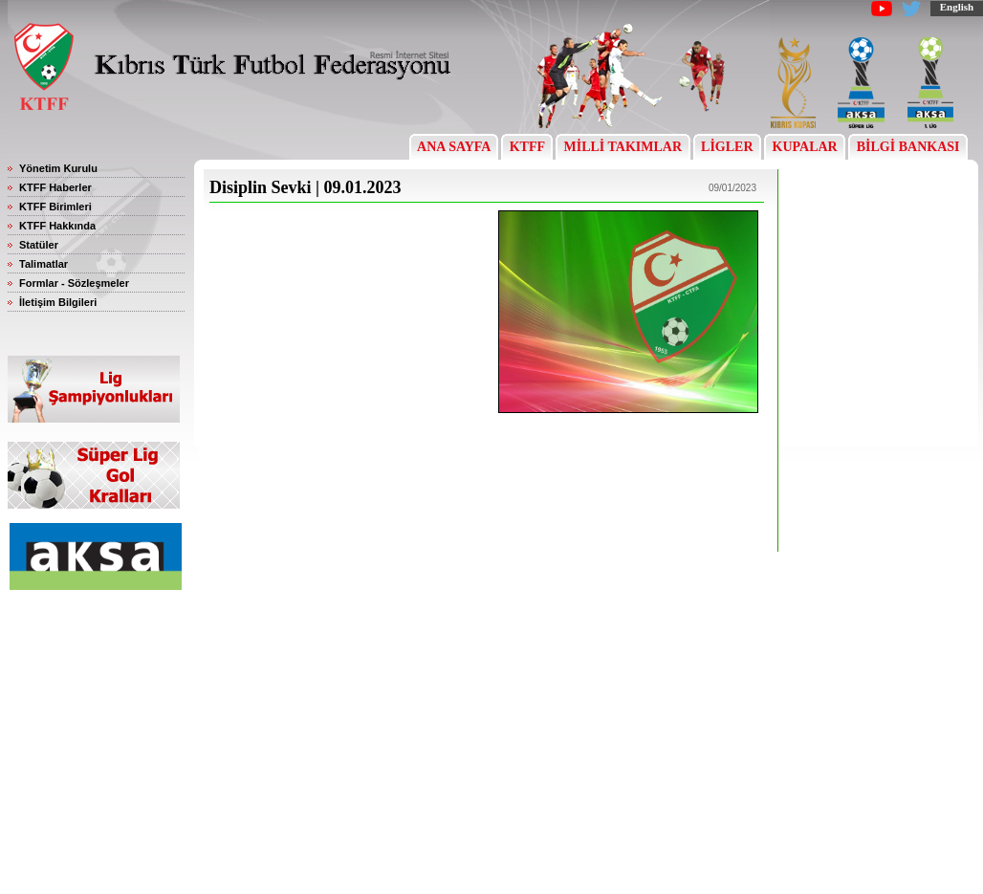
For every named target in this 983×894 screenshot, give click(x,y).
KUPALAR (805, 147)
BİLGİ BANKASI (908, 147)
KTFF (527, 147)
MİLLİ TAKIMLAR (623, 147)
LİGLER (727, 147)
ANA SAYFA (453, 147)
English (956, 6)
